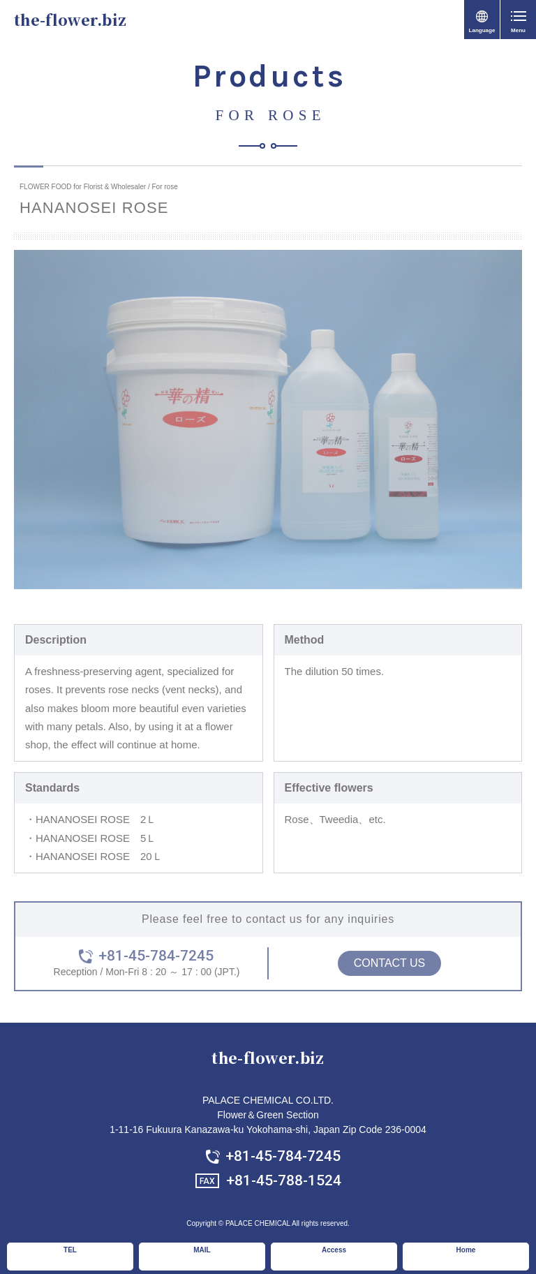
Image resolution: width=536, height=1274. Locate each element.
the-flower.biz (70, 20)
